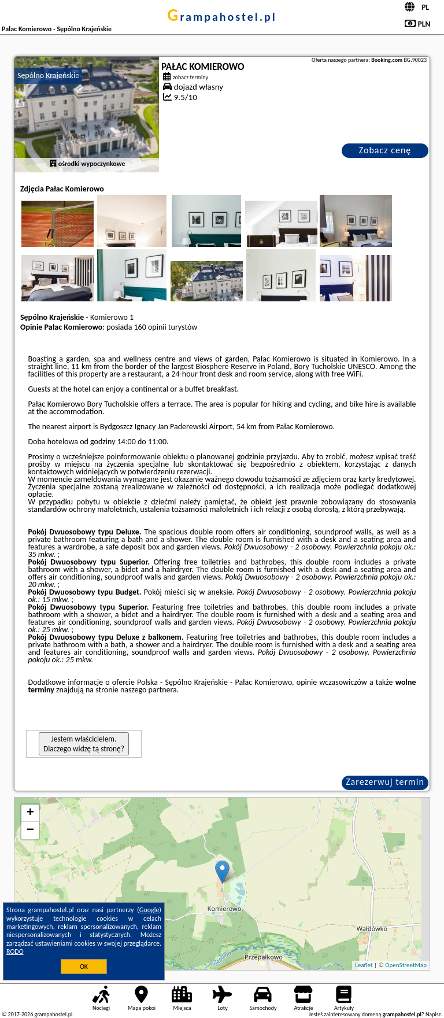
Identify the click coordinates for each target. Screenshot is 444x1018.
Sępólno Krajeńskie (48, 75)
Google (149, 910)
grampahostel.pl (221, 17)
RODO (15, 951)
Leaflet (363, 965)
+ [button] (30, 813)
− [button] (30, 830)
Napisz (433, 1014)
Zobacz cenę (385, 150)
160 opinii (150, 327)
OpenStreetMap (406, 965)
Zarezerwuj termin (385, 781)
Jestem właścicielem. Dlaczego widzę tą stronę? (83, 744)
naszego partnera (148, 690)
